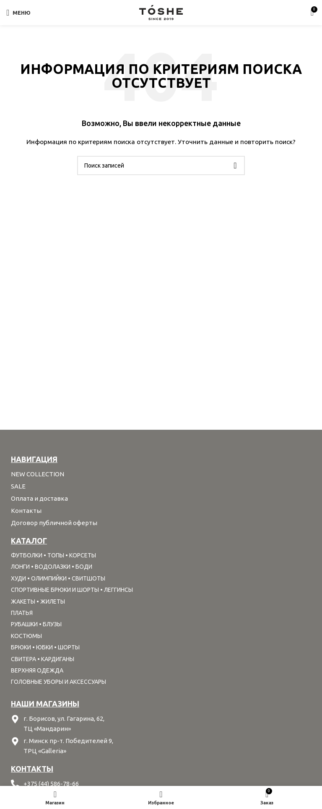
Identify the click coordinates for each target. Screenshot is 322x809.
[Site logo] (161, 12)
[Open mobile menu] (18, 12)
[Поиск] (161, 165)
